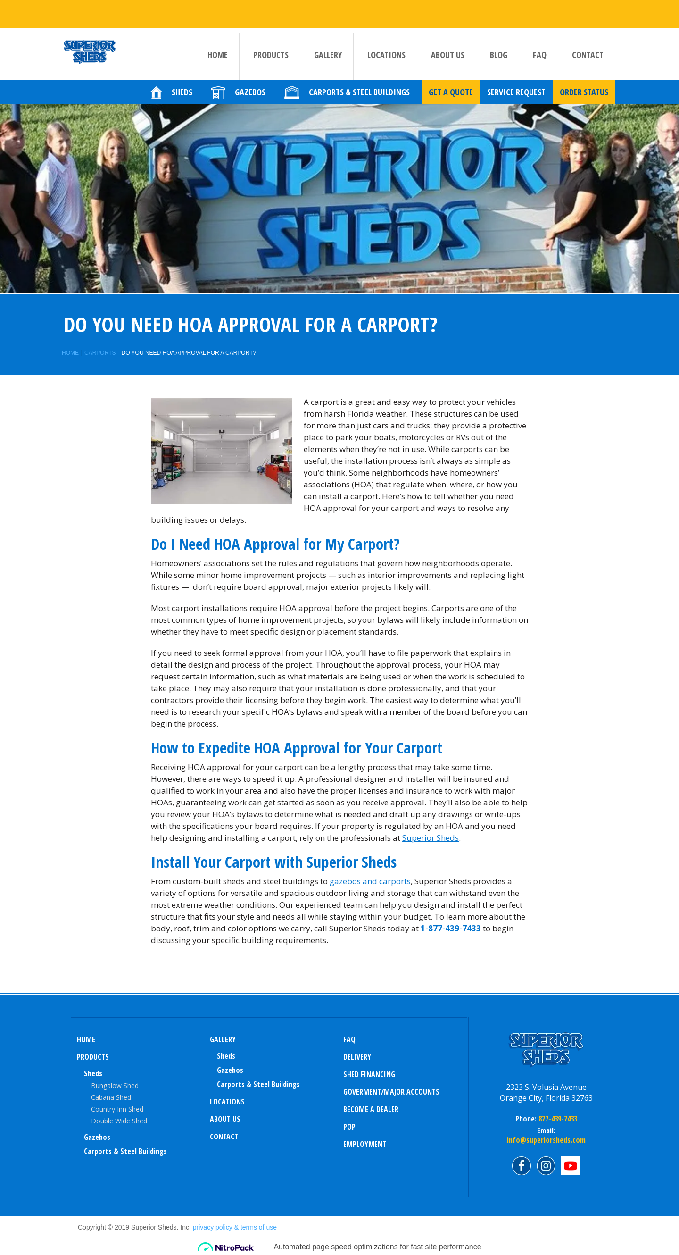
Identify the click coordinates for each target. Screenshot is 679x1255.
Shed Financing (369, 1074)
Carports (100, 353)
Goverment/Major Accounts (391, 1092)
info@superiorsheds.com (546, 1140)
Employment (364, 1144)
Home (217, 54)
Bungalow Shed (115, 1085)
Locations (386, 54)
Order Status (584, 101)
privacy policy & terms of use (235, 1227)
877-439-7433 (557, 1118)
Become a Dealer (370, 1109)
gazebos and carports (370, 881)
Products (271, 54)
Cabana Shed (111, 1097)
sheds (226, 1056)
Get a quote (451, 101)
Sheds (93, 1073)
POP (349, 1126)
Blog (498, 54)
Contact (588, 54)
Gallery (328, 54)
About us (447, 54)
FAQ (540, 54)
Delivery (357, 1057)
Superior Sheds (430, 837)
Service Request (516, 101)
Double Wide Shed (119, 1120)
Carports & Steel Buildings (125, 1151)
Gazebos (97, 1137)
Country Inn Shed (117, 1108)
